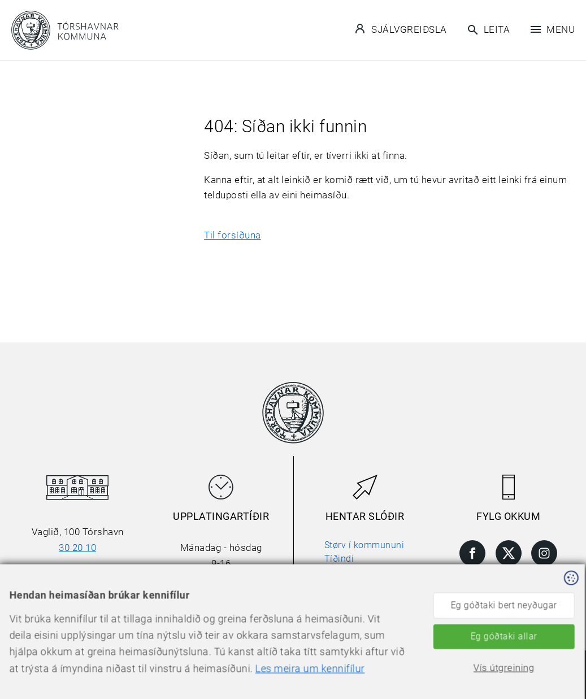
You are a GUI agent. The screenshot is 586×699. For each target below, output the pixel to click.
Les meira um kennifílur (246, 683)
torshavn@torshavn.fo (77, 578)
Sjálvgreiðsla (401, 29)
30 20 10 (77, 547)
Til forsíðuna (232, 235)
